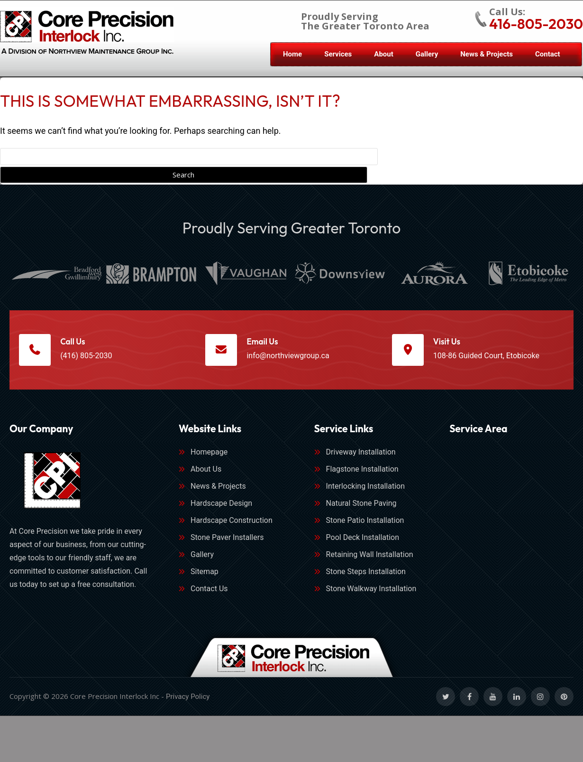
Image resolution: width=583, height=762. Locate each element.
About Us (206, 471)
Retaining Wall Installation (369, 556)
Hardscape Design (221, 505)
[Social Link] (445, 698)
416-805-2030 (536, 24)
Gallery (427, 54)
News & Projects (486, 54)
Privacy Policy (188, 699)
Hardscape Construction (232, 522)
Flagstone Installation (362, 471)
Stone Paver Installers (227, 539)
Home (292, 54)
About (383, 54)
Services (338, 54)
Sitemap (205, 573)
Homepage (209, 454)
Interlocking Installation (365, 488)
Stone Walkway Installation (371, 590)
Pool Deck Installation (363, 539)
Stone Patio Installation (365, 522)
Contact (547, 54)
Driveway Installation (361, 454)
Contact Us (209, 590)
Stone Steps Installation (366, 573)
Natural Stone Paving (361, 505)
